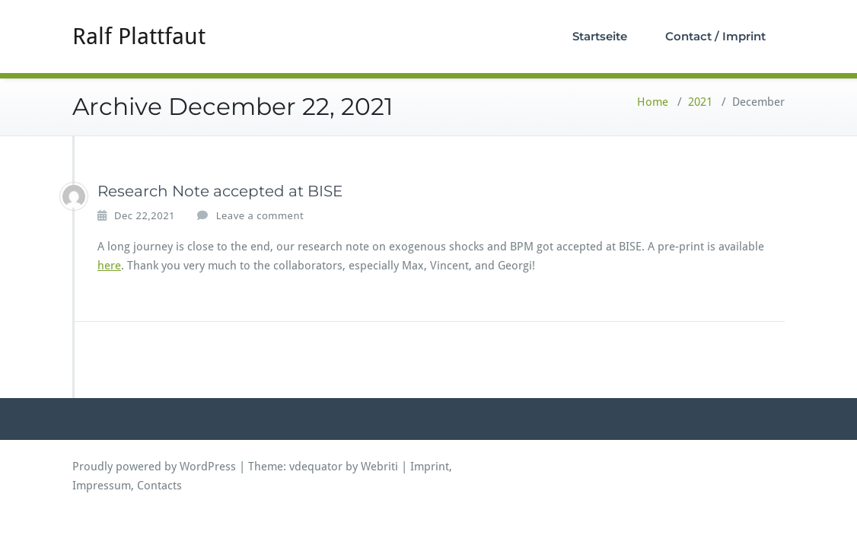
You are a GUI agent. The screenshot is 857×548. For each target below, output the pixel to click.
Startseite (599, 36)
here (109, 265)
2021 (700, 102)
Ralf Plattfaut (138, 36)
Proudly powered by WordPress (154, 466)
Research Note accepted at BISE (219, 191)
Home (652, 102)
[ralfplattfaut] (73, 196)
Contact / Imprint (715, 36)
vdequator (315, 466)
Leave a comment (260, 215)
